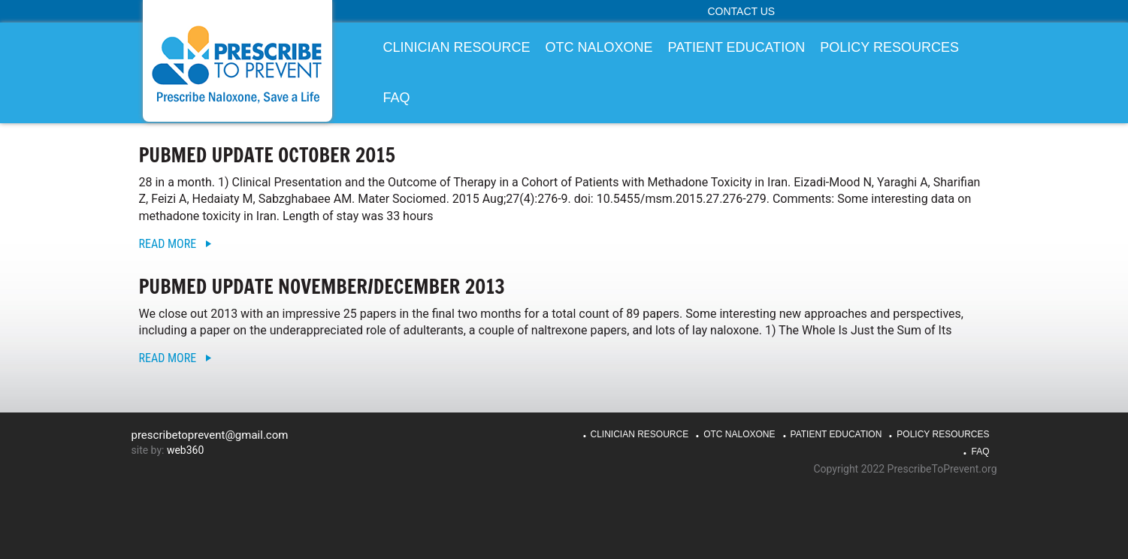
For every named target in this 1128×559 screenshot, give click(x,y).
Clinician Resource (640, 434)
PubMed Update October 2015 (267, 155)
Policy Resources (943, 434)
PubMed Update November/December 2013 (322, 287)
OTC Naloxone (739, 434)
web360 (185, 450)
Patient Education (836, 434)
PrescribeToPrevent (237, 64)
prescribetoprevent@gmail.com (210, 435)
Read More (168, 244)
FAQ (980, 451)
